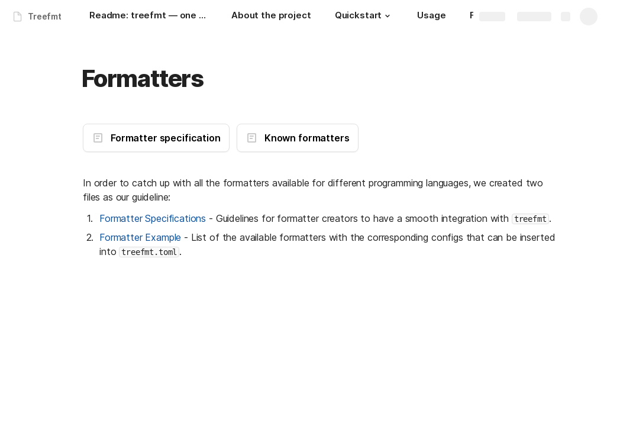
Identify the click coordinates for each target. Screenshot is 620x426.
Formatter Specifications (152, 218)
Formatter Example (140, 237)
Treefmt (45, 16)
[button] (387, 16)
